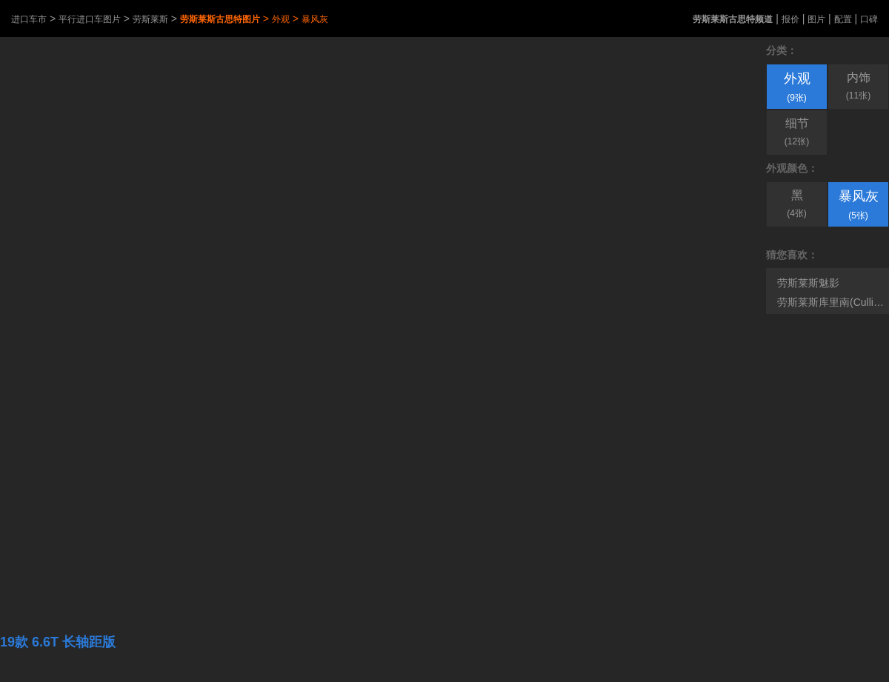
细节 (797, 132)
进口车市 (29, 19)
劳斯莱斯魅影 (808, 283)
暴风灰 (315, 19)
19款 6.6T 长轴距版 (58, 642)
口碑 (869, 19)
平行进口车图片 (90, 19)
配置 (843, 19)
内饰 (858, 86)
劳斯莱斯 (150, 19)
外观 (281, 19)
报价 (790, 19)
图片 (816, 19)
